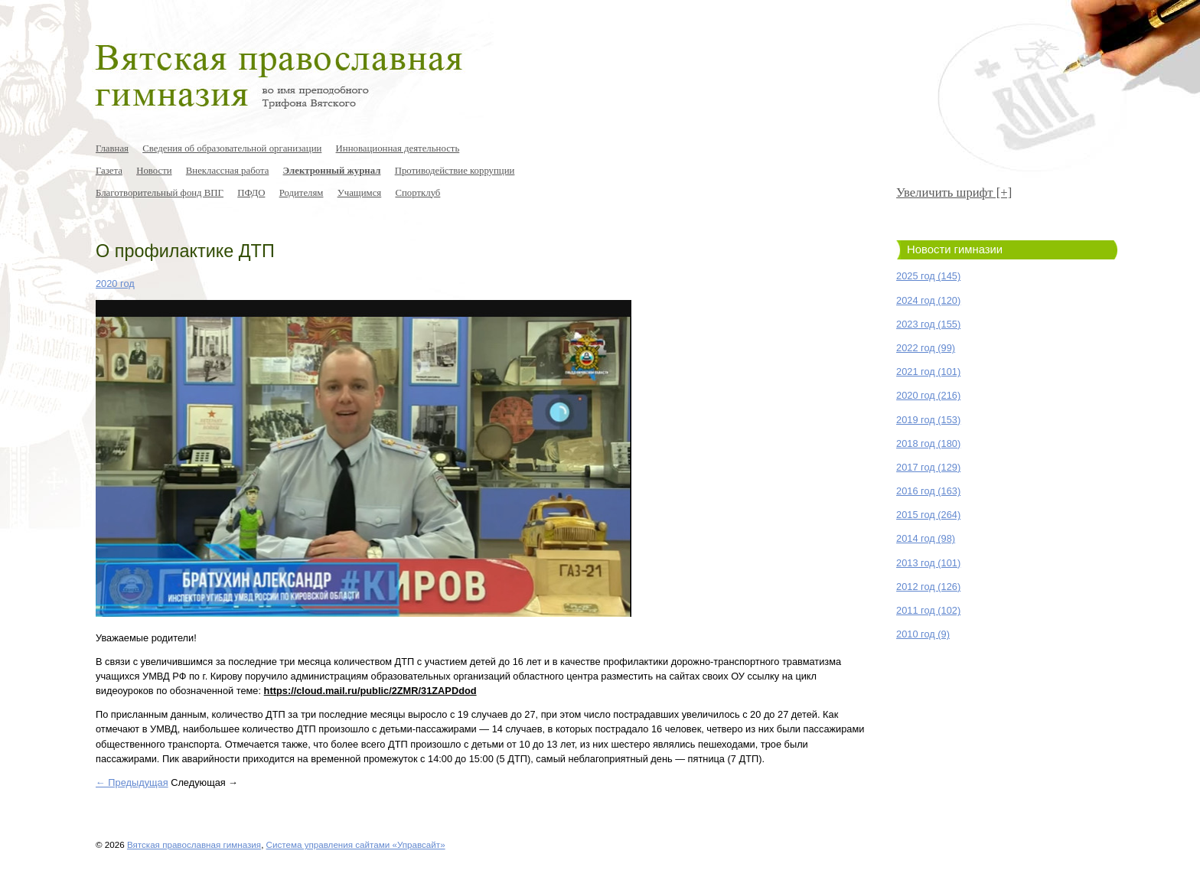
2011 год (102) (928, 610)
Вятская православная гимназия (194, 844)
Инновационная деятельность (398, 148)
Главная (112, 148)
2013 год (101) (928, 563)
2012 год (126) (928, 586)
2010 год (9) (923, 634)
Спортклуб (417, 192)
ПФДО (251, 192)
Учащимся (360, 192)
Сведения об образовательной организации (231, 148)
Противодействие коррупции (455, 170)
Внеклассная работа (227, 170)
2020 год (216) (928, 395)
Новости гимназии (955, 249)
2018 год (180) (928, 443)
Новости (153, 170)
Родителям (301, 192)
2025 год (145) (928, 276)
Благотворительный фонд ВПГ (159, 192)
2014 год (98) (925, 538)
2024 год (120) (928, 300)
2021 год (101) (928, 371)
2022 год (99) (925, 348)
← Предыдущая (132, 782)
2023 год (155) (928, 324)
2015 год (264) (928, 514)
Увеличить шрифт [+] (954, 192)
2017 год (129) (928, 467)
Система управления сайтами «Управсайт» (355, 844)
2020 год (115, 283)
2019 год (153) (928, 419)
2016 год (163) (928, 491)
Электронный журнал (332, 170)
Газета (109, 170)
